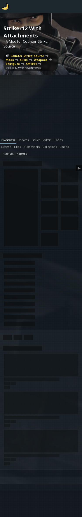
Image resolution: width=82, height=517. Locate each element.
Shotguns (13, 64)
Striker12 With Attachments (23, 68)
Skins (24, 60)
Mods (10, 60)
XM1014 (31, 64)
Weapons (40, 60)
